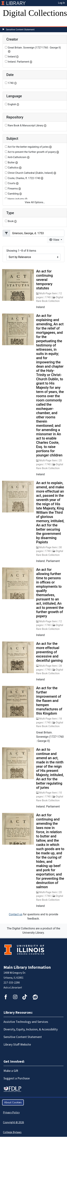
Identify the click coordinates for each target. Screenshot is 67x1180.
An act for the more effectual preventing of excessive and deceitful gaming (49, 652)
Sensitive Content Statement (20, 29)
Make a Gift (11, 1071)
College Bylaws (12, 1132)
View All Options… (35, 202)
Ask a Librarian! (13, 988)
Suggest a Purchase (17, 1078)
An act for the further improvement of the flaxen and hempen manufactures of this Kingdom (49, 700)
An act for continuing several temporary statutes (44, 279)
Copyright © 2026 (13, 1122)
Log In (61, 2)
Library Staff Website (17, 1044)
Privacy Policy (11, 1112)
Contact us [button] (15, 914)
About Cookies (13, 1102)
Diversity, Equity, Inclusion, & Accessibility (31, 1029)
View (54, 239)
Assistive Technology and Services (26, 1022)
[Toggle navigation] (8, 22)
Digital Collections (35, 13)
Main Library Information (27, 967)
